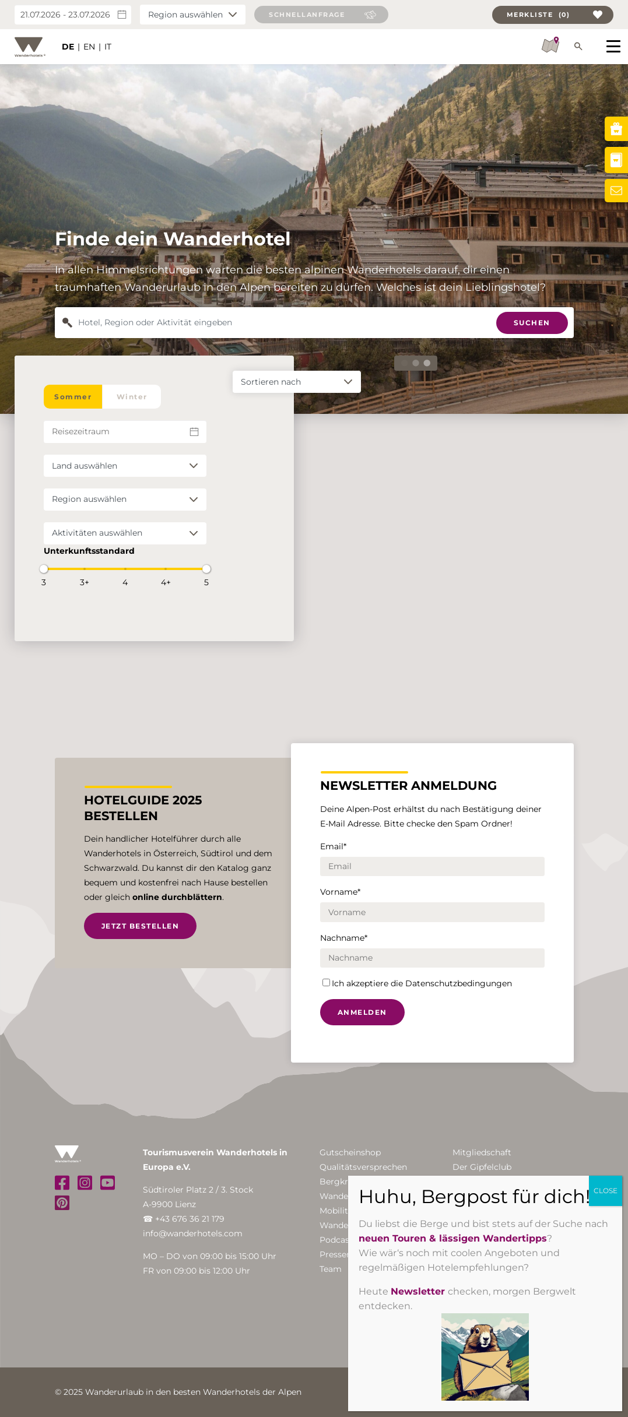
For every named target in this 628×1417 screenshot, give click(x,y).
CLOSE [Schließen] (606, 1190)
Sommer (73, 396)
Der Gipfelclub (481, 1167)
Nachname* (343, 938)
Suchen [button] (532, 322)
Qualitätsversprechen (363, 1167)
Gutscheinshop (350, 1152)
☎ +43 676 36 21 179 (183, 1219)
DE (68, 46)
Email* (333, 846)
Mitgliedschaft (481, 1152)
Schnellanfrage (307, 14)
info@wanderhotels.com (193, 1233)
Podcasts (338, 1240)
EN (89, 46)
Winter (132, 396)
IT (107, 46)
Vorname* (340, 892)
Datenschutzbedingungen (458, 983)
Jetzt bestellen (140, 926)
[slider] (44, 569)
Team (331, 1269)
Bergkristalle (346, 1181)
